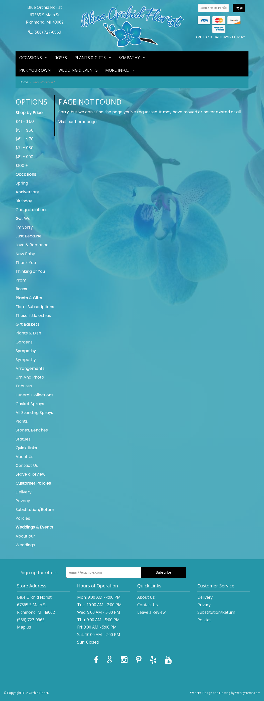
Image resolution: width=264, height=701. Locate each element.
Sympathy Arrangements (30, 364)
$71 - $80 (25, 148)
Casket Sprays (30, 404)
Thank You (26, 263)
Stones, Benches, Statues (32, 434)
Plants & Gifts (90, 57)
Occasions (30, 57)
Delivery (24, 492)
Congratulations (31, 210)
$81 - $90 (24, 157)
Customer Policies (33, 483)
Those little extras (33, 315)
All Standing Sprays (34, 412)
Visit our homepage (77, 122)
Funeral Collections (34, 395)
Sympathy (129, 57)
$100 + (22, 165)
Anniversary (27, 192)
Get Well (24, 218)
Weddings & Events (34, 527)
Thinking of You (30, 271)
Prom (21, 280)
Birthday (24, 201)
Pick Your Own (35, 70)
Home (23, 82)
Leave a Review (30, 474)
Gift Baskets (27, 324)
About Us (24, 457)
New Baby (25, 254)
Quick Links (26, 448)
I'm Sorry (24, 227)
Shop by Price (29, 113)
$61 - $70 (25, 139)
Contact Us (27, 465)
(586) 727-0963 (44, 32)
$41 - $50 (25, 121)
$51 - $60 (25, 130)
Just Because (29, 236)
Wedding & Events (78, 70)
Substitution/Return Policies (35, 514)
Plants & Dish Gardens (28, 337)
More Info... (117, 70)
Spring (22, 183)
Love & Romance (32, 245)
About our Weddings (25, 540)
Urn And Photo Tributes (30, 381)
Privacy (23, 501)
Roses (61, 57)
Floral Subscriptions (35, 307)
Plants (22, 421)
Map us (24, 627)
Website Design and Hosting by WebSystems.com (225, 693)
